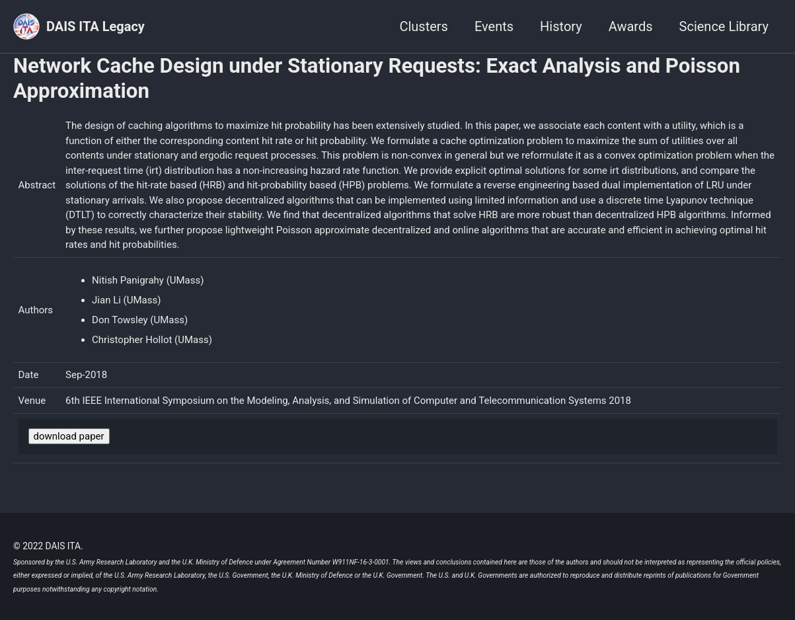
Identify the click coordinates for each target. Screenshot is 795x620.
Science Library (724, 26)
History (561, 26)
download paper (69, 436)
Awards (631, 26)
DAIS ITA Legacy (95, 26)
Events (493, 26)
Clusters (423, 26)
